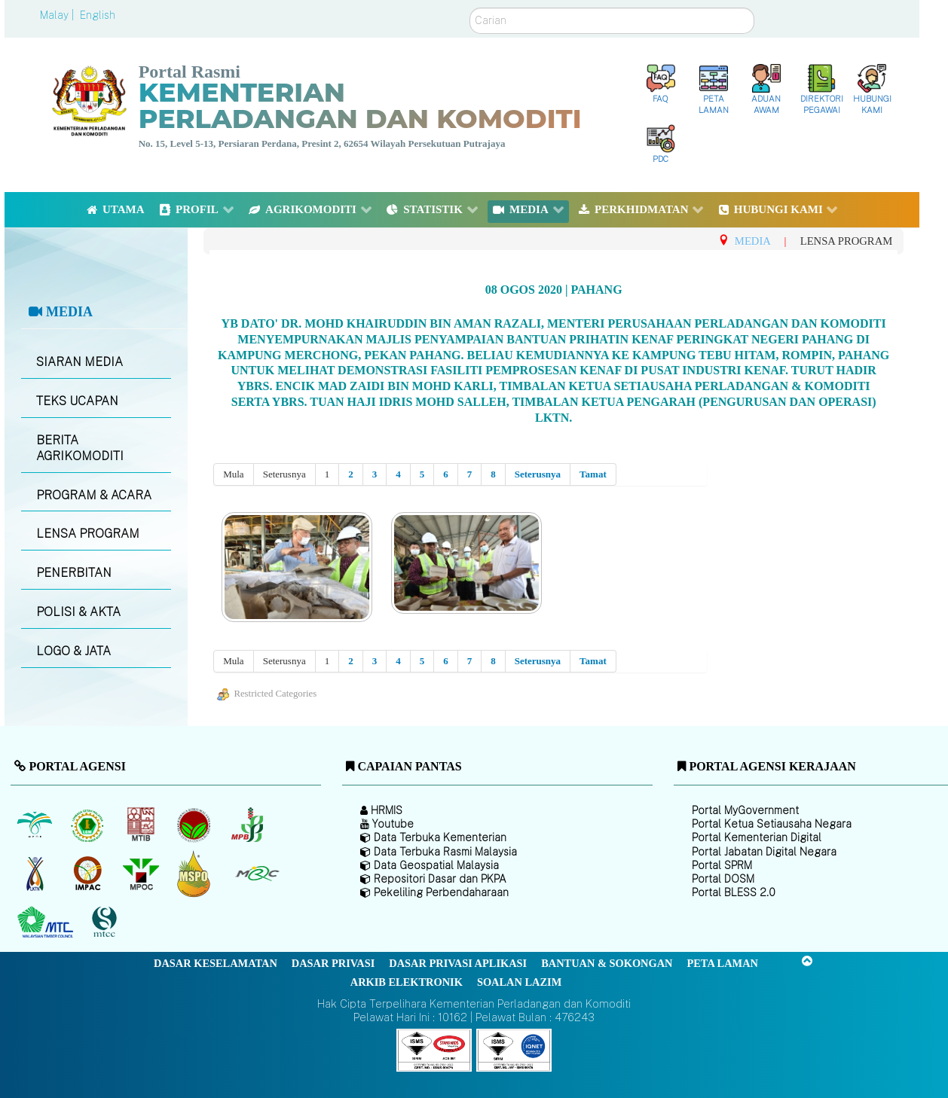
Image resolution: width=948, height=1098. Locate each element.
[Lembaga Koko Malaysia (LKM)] (195, 825)
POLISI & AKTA (78, 612)
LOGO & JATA (73, 651)
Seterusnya (538, 474)
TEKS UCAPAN (77, 401)
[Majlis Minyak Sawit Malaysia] (142, 873)
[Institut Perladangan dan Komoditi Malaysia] (89, 873)
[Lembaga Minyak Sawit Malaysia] (36, 825)
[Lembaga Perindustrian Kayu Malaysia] (142, 825)
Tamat (593, 474)
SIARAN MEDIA (79, 362)
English (97, 15)
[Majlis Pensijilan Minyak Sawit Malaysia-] (195, 874)
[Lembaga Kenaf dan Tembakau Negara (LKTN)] (36, 873)
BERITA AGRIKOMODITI (80, 448)
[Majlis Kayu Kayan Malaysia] (47, 922)
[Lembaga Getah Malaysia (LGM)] (89, 825)
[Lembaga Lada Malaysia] (248, 825)
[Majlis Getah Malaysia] (256, 873)
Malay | (58, 15)
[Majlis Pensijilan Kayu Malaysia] (106, 922)
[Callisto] (434, 1049)
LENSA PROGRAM (87, 533)
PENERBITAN (74, 573)
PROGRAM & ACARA (93, 495)
